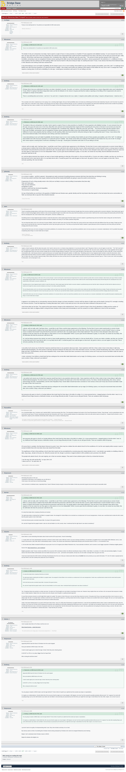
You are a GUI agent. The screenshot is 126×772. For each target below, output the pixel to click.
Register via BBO (106, 5)
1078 (26, 13)
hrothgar (7, 20)
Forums (3, 8)
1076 (20, 13)
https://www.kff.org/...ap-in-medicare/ (36, 547)
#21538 (122, 638)
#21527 (122, 243)
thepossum (7, 473)
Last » (35, 13)
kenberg (6, 80)
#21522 (122, 39)
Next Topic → (121, 748)
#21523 (122, 80)
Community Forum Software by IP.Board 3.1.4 (114, 769)
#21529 (122, 320)
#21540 (122, 708)
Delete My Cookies (17, 769)
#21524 (122, 116)
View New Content (118, 10)
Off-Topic (15, 10)
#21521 (122, 20)
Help (121, 6)
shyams (6, 531)
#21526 (122, 206)
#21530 (122, 369)
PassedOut (7, 407)
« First (10, 13)
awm (5, 206)
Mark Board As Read (26, 769)
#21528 (122, 269)
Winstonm (7, 39)
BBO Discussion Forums (6, 10)
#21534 (122, 492)
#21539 (122, 664)
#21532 (122, 428)
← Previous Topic (106, 748)
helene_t (6, 619)
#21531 (122, 407)
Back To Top (4, 769)
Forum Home (10, 769)
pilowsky (7, 171)
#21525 (122, 171)
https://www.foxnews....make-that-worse (31, 627)
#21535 (122, 531)
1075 (16, 13)
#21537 (122, 619)
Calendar (15, 8)
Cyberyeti (8, 759)
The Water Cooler (22, 10)
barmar (6, 492)
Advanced (125, 8)
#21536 (122, 565)
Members (9, 8)
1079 (30, 13)
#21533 (122, 473)
